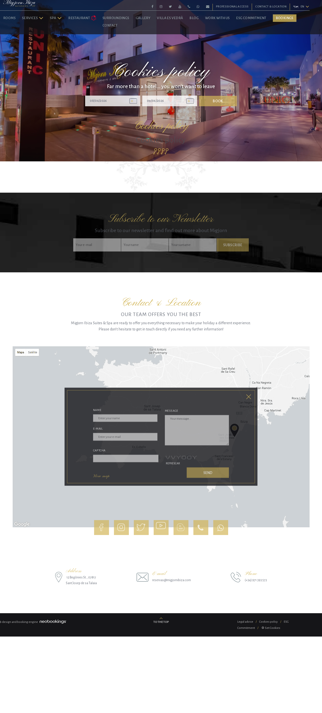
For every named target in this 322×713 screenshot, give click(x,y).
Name (97, 518)
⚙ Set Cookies (270, 704)
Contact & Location (271, 6)
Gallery (156, 34)
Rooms (22, 34)
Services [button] (46, 34)
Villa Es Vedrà (183, 34)
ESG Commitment (265, 34)
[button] (300, 6)
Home (147, 179)
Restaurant (95, 34)
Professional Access (232, 6)
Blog (207, 34)
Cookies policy (268, 698)
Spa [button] (69, 34)
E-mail (98, 538)
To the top (161, 698)
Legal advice (245, 698)
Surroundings (129, 34)
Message (171, 518)
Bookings (298, 34)
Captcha (99, 550)
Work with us (230, 34)
